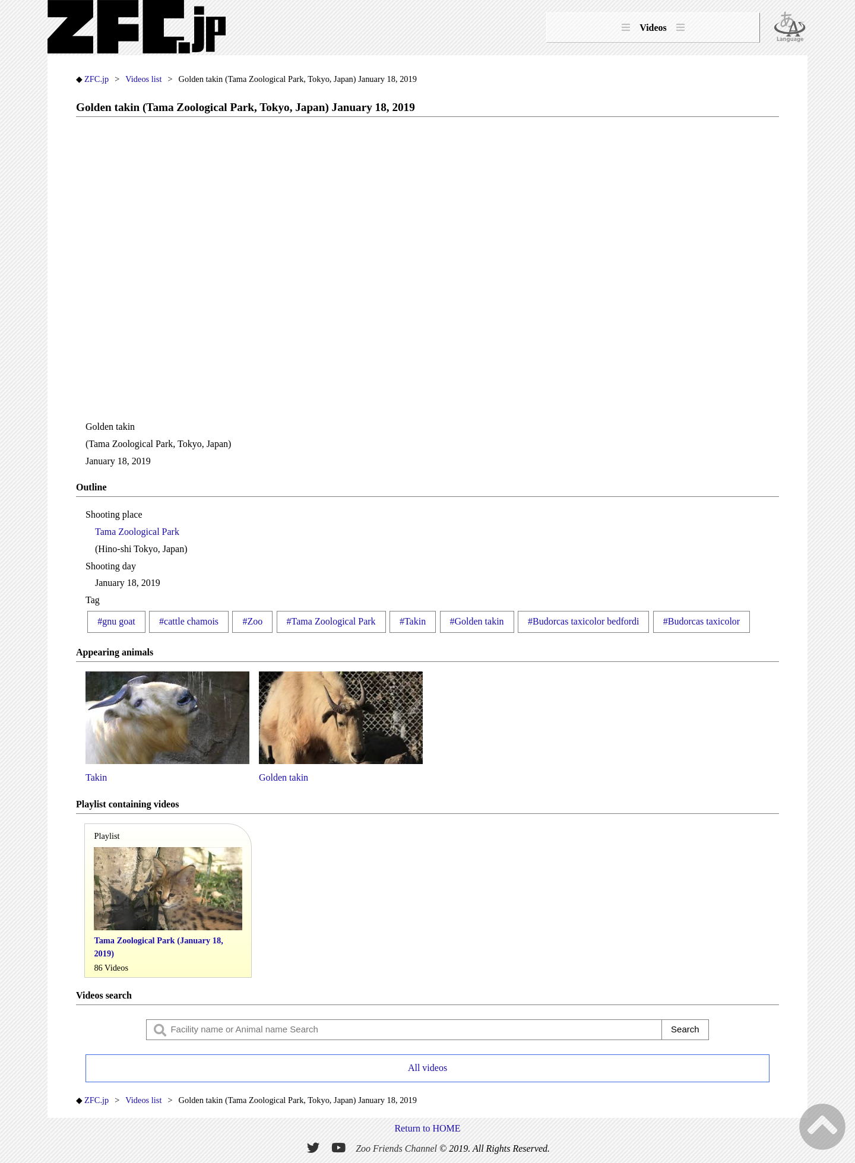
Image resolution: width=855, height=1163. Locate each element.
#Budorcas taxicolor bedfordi (583, 621)
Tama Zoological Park (137, 532)
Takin (167, 726)
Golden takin (341, 726)
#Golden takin (477, 621)
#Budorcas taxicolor (701, 621)
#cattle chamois (188, 621)
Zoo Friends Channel (396, 1148)
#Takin (413, 621)
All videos (427, 1068)
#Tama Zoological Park (331, 621)
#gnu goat (116, 621)
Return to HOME (427, 1128)
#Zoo (252, 621)
